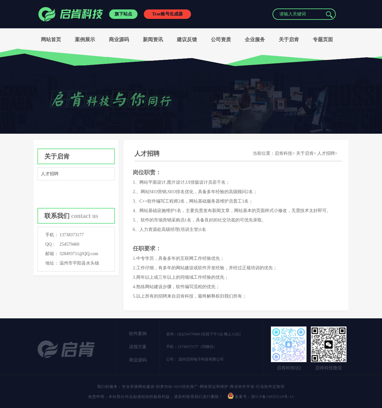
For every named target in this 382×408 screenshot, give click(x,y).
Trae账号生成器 (167, 14)
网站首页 (51, 39)
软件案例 (138, 333)
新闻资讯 (153, 39)
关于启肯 (289, 39)
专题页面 (323, 39)
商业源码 (119, 39)
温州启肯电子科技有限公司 (200, 359)
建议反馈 (187, 39)
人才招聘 (50, 173)
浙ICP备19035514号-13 (272, 396)
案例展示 (85, 39)
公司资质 (221, 39)
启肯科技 (283, 153)
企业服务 (255, 39)
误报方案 (138, 346)
